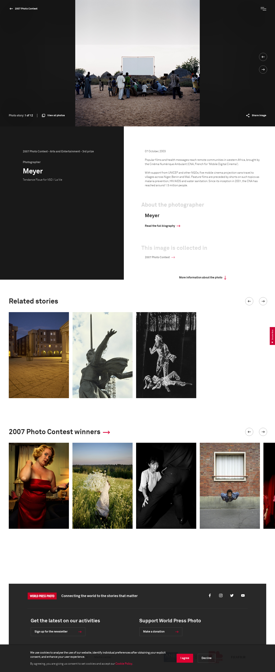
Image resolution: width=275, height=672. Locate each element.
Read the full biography (160, 226)
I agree (184, 658)
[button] (249, 301)
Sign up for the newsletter (51, 631)
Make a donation (154, 631)
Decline (207, 658)
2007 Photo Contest (26, 9)
